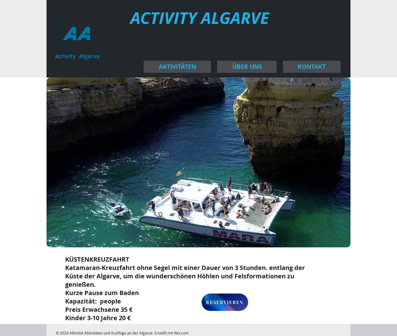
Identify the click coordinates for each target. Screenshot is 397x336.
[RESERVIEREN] (225, 302)
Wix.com (181, 332)
